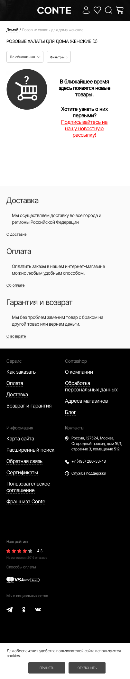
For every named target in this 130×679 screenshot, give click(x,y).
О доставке (16, 234)
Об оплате (15, 285)
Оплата (14, 383)
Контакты (74, 427)
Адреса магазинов (86, 401)
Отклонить (87, 668)
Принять (47, 668)
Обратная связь (24, 461)
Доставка (17, 394)
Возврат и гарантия (28, 405)
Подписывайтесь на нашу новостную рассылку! (84, 128)
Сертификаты (22, 472)
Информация (19, 427)
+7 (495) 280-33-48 (88, 461)
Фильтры (59, 57)
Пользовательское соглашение (28, 486)
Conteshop (76, 361)
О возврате (16, 336)
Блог (70, 412)
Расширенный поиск (30, 450)
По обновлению (25, 57)
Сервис (14, 361)
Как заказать (21, 372)
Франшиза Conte (25, 501)
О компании (79, 372)
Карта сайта (20, 438)
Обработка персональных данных (91, 386)
